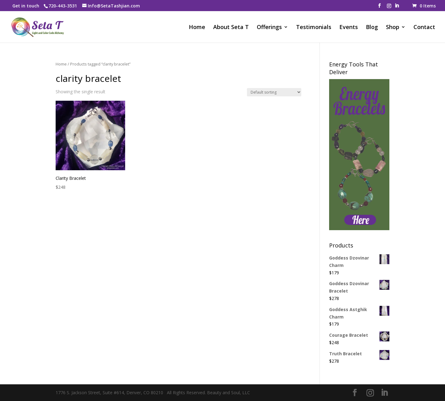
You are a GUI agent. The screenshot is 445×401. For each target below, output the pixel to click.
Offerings (269, 28)
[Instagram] (389, 7)
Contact (424, 28)
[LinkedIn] (397, 7)
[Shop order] (274, 92)
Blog (372, 28)
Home (197, 28)
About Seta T (231, 28)
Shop (392, 28)
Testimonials (313, 28)
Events (348, 28)
